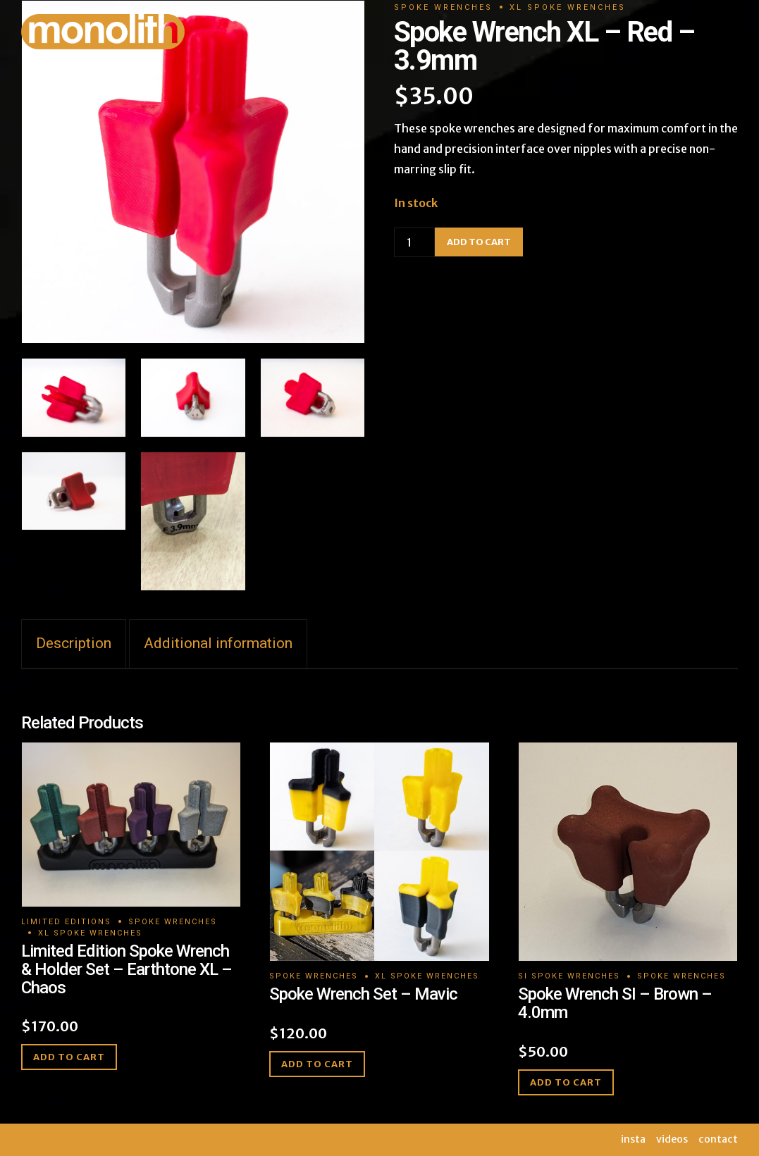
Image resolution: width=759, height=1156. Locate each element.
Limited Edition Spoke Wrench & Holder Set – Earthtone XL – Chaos (126, 969)
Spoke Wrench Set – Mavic (363, 994)
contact (718, 1139)
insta (633, 1139)
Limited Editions (66, 921)
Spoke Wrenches (172, 921)
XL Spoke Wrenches (90, 933)
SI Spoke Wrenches (569, 976)
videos (672, 1139)
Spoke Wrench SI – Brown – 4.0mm (615, 1003)
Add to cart (69, 1057)
